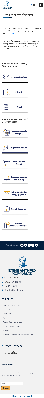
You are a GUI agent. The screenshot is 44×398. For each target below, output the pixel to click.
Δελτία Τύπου (7, 309)
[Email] (12, 383)
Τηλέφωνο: (13, 282)
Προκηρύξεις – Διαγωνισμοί (12, 322)
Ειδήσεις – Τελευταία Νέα (12, 305)
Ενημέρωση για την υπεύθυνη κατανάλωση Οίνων (20, 335)
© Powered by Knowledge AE (22, 396)
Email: (14, 290)
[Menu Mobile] (41, 5)
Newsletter (6, 330)
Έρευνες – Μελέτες (9, 318)
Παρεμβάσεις (7, 314)
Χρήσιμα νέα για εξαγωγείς (12, 326)
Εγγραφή (6, 388)
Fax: (11, 286)
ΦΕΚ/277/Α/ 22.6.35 (13, 33)
